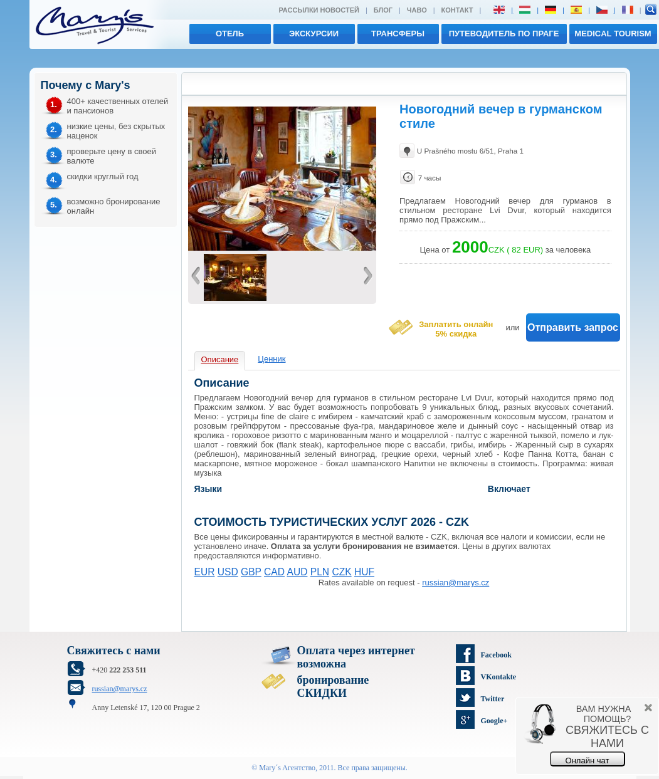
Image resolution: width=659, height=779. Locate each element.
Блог (383, 10)
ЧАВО (417, 10)
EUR (204, 572)
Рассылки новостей (318, 10)
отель (230, 33)
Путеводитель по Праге (504, 33)
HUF (364, 572)
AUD (297, 572)
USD (228, 572)
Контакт (457, 10)
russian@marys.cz (455, 582)
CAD (274, 572)
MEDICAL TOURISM (612, 33)
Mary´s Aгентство (287, 767)
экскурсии (314, 33)
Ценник (271, 358)
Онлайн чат (587, 760)
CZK (341, 572)
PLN (319, 572)
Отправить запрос (572, 327)
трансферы (397, 33)
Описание (220, 359)
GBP (251, 572)
